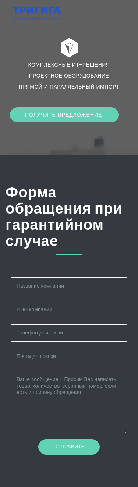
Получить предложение (64, 114)
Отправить (68, 446)
